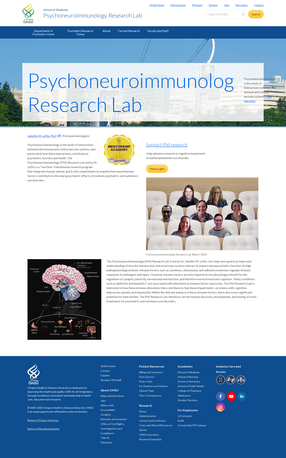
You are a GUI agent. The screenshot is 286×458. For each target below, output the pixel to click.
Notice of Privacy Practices (42, 420)
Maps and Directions (112, 395)
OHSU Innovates (149, 434)
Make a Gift (107, 405)
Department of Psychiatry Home (43, 32)
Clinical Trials (146, 390)
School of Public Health (191, 386)
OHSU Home (156, 5)
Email (181, 420)
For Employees (188, 410)
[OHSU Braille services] (221, 383)
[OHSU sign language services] (231, 383)
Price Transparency (150, 395)
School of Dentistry (189, 381)
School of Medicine (56, 9)
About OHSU (109, 390)
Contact (259, 5)
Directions (242, 5)
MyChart (197, 5)
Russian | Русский (111, 380)
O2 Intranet (185, 416)
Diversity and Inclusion (114, 419)
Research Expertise (150, 439)
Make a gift (157, 168)
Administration (147, 416)
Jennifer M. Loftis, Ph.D (42, 136)
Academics (185, 366)
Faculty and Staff (158, 31)
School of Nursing (188, 376)
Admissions (184, 395)
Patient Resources (151, 366)
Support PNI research (166, 144)
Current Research (129, 31)
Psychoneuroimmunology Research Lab (92, 15)
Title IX (105, 437)
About (106, 31)
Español (105, 375)
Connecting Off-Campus (192, 425)
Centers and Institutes (152, 420)
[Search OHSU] (225, 14)
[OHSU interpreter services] (241, 383)
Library (143, 429)
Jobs (226, 5)
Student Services (188, 400)
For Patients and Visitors (153, 386)
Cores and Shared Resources (156, 425)
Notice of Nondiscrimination (43, 428)
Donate (213, 5)
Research (145, 405)
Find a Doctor (178, 5)
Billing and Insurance (151, 372)
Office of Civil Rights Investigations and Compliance (112, 428)
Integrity (106, 414)
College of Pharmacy (189, 390)
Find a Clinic (146, 381)
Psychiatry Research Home (80, 32)
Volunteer (106, 442)
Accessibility (108, 409)
